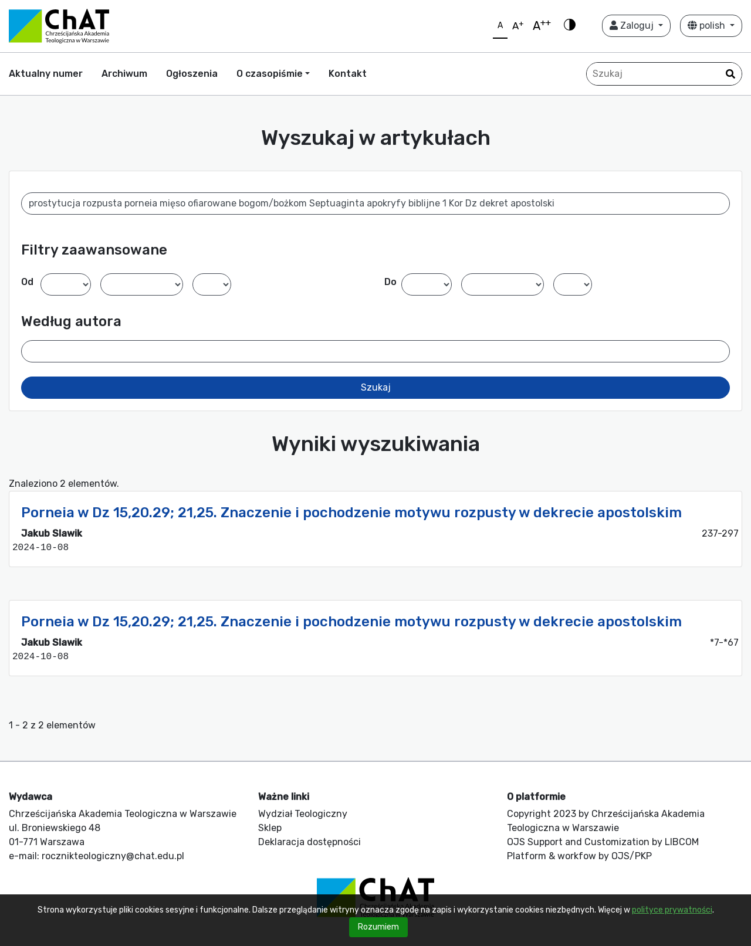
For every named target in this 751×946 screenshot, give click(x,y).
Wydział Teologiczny (302, 813)
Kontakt (348, 73)
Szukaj (376, 387)
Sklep (270, 827)
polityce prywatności (672, 910)
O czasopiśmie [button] (269, 73)
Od (27, 281)
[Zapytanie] (664, 74)
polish (708, 25)
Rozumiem (378, 927)
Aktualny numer (46, 73)
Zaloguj (633, 25)
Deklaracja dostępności (309, 841)
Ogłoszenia (192, 73)
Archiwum (124, 73)
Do (390, 281)
